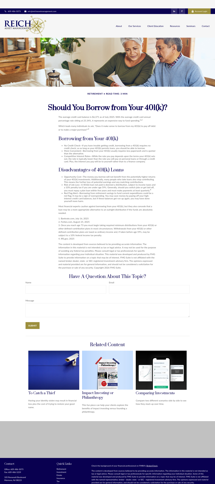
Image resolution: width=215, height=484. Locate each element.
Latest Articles (63, 482)
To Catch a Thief (41, 384)
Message (30, 292)
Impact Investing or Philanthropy (98, 387)
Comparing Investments (155, 384)
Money (60, 476)
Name (28, 274)
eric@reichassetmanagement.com (40, 3)
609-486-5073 (12, 3)
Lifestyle (60, 479)
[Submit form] (33, 317)
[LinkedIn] (174, 3)
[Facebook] (182, 3)
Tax (58, 473)
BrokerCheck (151, 457)
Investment (61, 463)
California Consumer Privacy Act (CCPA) (179, 479)
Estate (59, 467)
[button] (119, 17)
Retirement (61, 460)
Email (111, 274)
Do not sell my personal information (156, 482)
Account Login (199, 3)
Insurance (61, 470)
